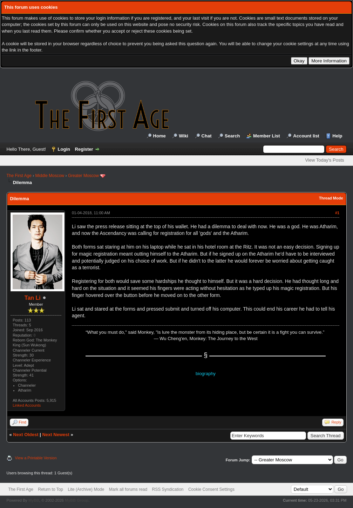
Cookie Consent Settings (211, 489)
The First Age (19, 175)
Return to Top (50, 489)
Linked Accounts (27, 405)
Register (84, 149)
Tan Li (33, 298)
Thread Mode (331, 198)
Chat (207, 135)
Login (64, 149)
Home (159, 135)
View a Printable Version (36, 458)
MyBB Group (76, 500)
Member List (266, 135)
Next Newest (55, 434)
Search (232, 135)
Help (337, 135)
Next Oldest (25, 434)
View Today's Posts (324, 160)
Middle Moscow (50, 175)
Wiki (183, 135)
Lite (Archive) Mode (86, 489)
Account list (306, 135)
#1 (337, 213)
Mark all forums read (128, 489)
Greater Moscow (83, 175)
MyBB (33, 500)
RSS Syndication (168, 489)
